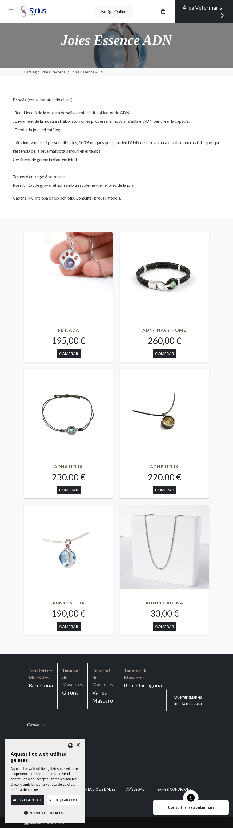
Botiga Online (113, 11)
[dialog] (45, 781)
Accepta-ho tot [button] (27, 800)
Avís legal (135, 789)
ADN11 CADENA (164, 602)
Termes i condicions (173, 789)
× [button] (78, 745)
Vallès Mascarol (103, 685)
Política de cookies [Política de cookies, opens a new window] (25, 789)
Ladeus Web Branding (47, 822)
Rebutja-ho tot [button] (63, 800)
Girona (72, 681)
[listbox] (70, 745)
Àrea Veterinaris (203, 11)
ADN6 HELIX (68, 466)
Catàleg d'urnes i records (44, 72)
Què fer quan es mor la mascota (188, 700)
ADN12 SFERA (68, 602)
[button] (11, 10)
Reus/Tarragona (143, 678)
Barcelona (41, 678)
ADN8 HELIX (164, 466)
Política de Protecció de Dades (86, 789)
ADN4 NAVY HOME (164, 329)
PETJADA (68, 329)
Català (36, 724)
